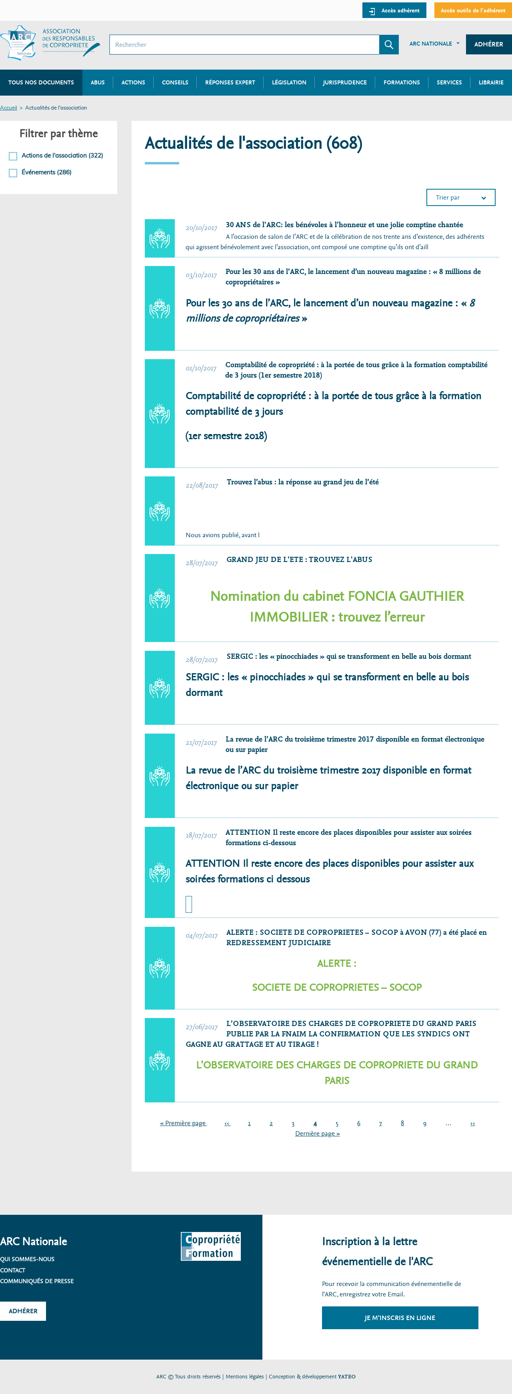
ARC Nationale (431, 43)
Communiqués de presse (37, 1281)
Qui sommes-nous (27, 1259)
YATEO (347, 1376)
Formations (402, 82)
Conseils (175, 82)
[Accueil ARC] (50, 43)
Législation (289, 82)
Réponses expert (230, 82)
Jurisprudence (345, 82)
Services (449, 82)
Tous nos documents (41, 82)
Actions (133, 82)
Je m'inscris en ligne (400, 1318)
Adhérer (488, 44)
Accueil (8, 108)
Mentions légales (245, 1376)
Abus (98, 82)
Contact (12, 1270)
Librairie (491, 82)
